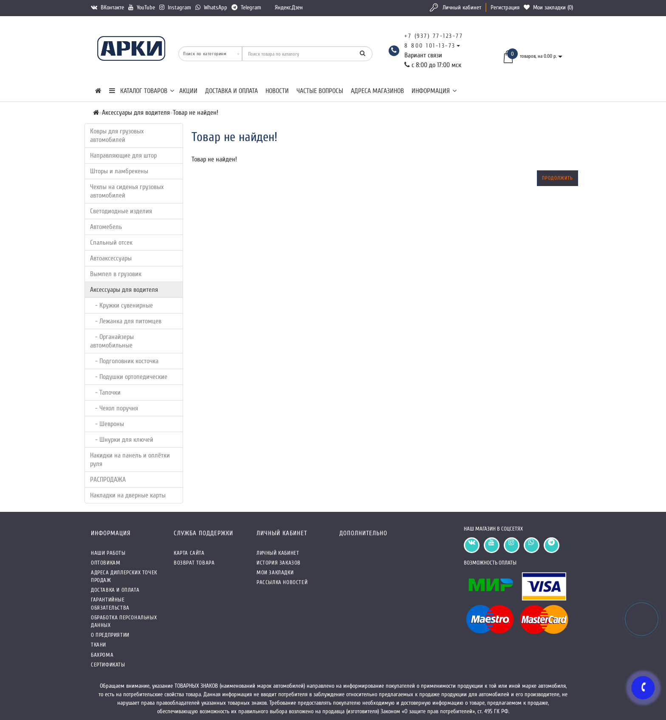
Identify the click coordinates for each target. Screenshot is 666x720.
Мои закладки (275, 572)
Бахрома (102, 655)
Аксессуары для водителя (124, 290)
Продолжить (557, 178)
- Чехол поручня (114, 408)
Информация (434, 91)
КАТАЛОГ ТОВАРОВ (141, 91)
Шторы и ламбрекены (119, 171)
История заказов (279, 562)
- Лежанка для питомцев (125, 321)
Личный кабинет (462, 7)
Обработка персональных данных (124, 621)
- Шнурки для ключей (121, 439)
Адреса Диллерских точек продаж (124, 576)
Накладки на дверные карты (128, 495)
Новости (277, 91)
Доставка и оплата (231, 91)
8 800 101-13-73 (430, 45)
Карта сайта (189, 553)
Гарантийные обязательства (110, 603)
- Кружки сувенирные (121, 305)
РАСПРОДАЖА (108, 479)
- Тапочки (105, 392)
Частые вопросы (319, 91)
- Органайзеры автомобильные (112, 341)
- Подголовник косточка (124, 361)
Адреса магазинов (377, 91)
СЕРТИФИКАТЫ (108, 664)
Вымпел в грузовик (115, 274)
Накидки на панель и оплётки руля (130, 460)
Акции (188, 91)
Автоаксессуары (111, 258)
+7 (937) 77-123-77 (433, 36)
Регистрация (505, 7)
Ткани (98, 644)
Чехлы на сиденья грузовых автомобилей (127, 191)
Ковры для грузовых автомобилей (117, 135)
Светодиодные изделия (121, 211)
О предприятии (110, 635)
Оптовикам (105, 562)
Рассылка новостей (282, 582)
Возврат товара (194, 562)
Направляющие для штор (123, 155)
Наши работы (108, 553)
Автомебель (106, 227)
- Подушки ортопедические (128, 377)
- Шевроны (107, 424)
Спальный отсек (111, 242)
